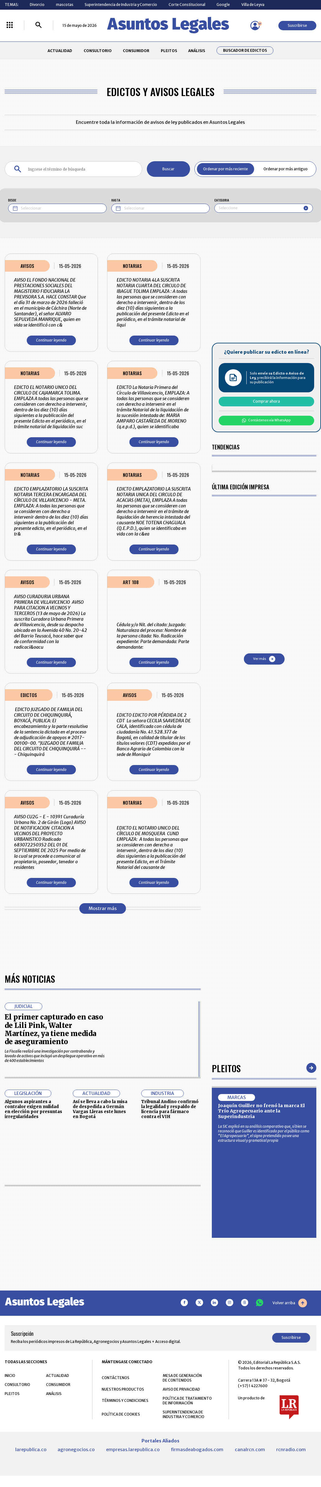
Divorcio (37, 4)
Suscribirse (297, 25)
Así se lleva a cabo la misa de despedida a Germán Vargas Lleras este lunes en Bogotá (100, 1109)
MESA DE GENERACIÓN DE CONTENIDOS (182, 1378)
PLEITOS (169, 50)
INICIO (10, 1375)
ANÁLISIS (196, 50)
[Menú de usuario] (255, 25)
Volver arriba (289, 1303)
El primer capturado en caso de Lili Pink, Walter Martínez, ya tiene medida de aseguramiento (54, 1029)
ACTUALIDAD (60, 50)
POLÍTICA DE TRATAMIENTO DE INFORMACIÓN (187, 1400)
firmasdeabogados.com (197, 1449)
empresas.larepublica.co (133, 1449)
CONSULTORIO (98, 50)
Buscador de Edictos (245, 50)
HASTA (115, 200)
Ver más (264, 659)
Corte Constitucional (187, 4)
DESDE (12, 200)
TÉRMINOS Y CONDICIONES (125, 1400)
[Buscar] (39, 25)
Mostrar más (103, 908)
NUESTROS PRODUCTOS (123, 1389)
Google (223, 4)
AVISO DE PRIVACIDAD (181, 1389)
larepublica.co (30, 1449)
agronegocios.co (76, 1449)
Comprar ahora (266, 401)
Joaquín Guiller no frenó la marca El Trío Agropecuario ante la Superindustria (261, 1111)
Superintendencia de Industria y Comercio (121, 4)
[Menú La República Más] (10, 25)
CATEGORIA (221, 200)
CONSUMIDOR (136, 50)
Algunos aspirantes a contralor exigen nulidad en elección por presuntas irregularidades (33, 1109)
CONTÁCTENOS (115, 1377)
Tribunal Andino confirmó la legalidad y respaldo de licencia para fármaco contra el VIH (169, 1109)
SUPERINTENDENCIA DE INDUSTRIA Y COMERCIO (183, 1414)
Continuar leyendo (51, 340)
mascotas (64, 4)
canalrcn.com (250, 1449)
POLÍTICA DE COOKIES (121, 1414)
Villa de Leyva (252, 4)
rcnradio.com (291, 1449)
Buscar (168, 169)
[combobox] (264, 208)
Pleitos (226, 1068)
